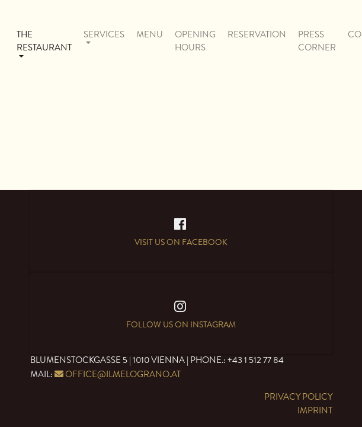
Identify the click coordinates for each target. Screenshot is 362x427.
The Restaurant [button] (44, 41)
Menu (149, 34)
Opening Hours (195, 41)
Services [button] (104, 34)
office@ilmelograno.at (123, 374)
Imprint (314, 410)
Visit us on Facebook (181, 239)
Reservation (257, 34)
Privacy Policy (298, 397)
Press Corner (317, 41)
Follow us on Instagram (181, 323)
